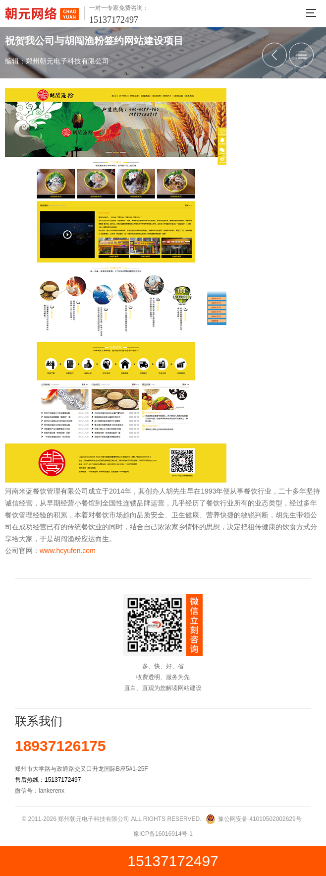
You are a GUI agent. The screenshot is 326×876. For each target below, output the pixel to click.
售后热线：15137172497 (48, 779)
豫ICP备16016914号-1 (163, 833)
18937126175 (60, 746)
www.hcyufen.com (68, 551)
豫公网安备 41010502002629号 (260, 818)
